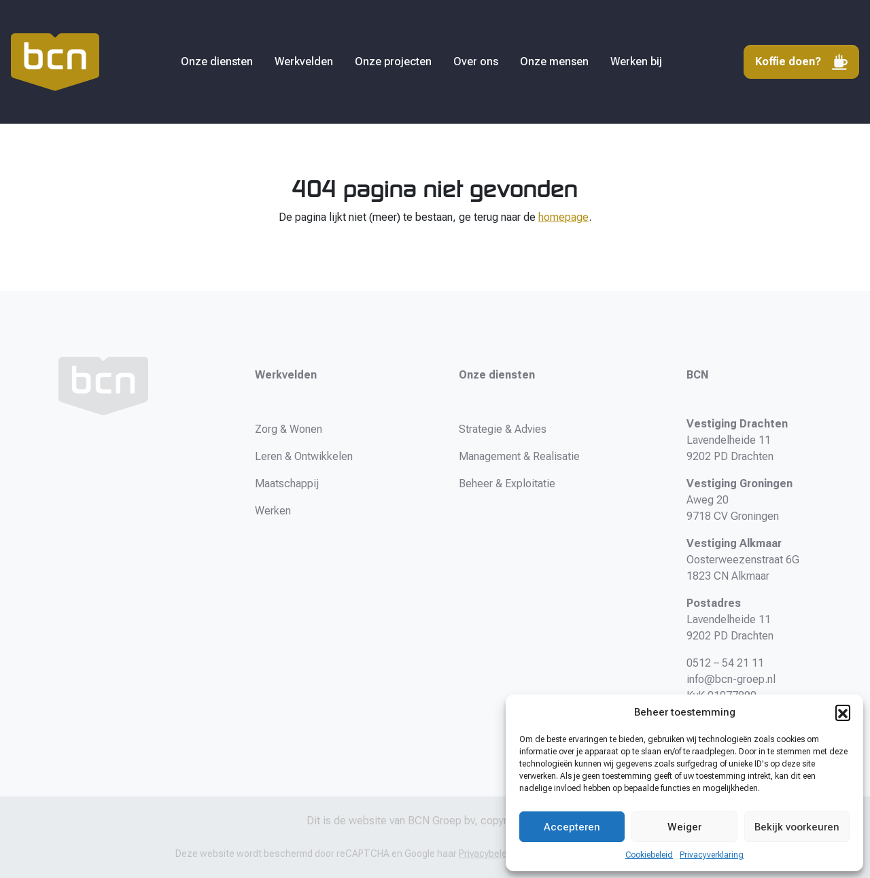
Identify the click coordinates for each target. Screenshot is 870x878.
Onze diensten (217, 61)
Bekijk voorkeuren (796, 827)
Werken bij (636, 61)
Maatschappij (287, 483)
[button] (843, 712)
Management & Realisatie (519, 456)
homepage (563, 217)
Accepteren (572, 827)
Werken (273, 510)
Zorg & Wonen (288, 429)
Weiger (684, 827)
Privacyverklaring (712, 855)
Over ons (475, 61)
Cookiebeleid (649, 855)
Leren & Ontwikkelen (304, 456)
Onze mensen (554, 61)
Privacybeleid (487, 853)
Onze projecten (393, 61)
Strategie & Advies (502, 429)
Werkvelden (304, 61)
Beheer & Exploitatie (507, 483)
